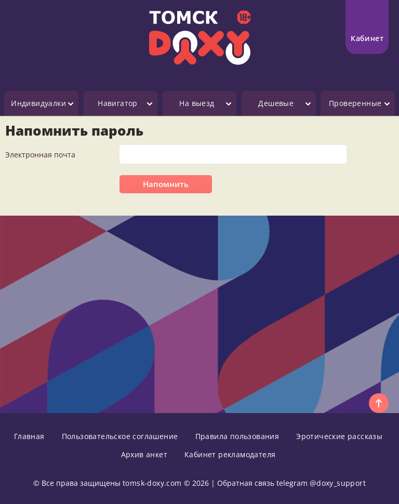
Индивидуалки (38, 103)
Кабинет (367, 24)
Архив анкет (144, 454)
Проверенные (355, 103)
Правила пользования (237, 436)
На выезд (196, 103)
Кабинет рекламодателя (229, 454)
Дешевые (276, 103)
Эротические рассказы (339, 436)
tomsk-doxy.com (152, 483)
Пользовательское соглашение (120, 436)
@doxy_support (338, 483)
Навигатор (118, 103)
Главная (29, 436)
